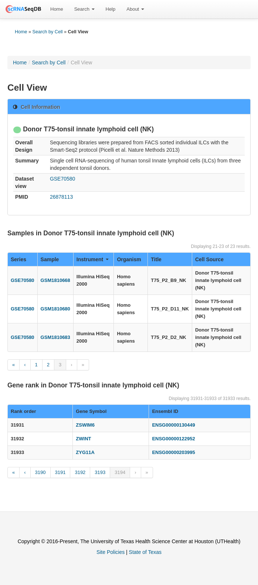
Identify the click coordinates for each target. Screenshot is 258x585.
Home (56, 9)
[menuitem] (57, 9)
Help (111, 9)
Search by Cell (48, 31)
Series (18, 259)
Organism (129, 259)
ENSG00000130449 (173, 425)
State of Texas (145, 552)
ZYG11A (85, 452)
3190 (40, 472)
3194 (120, 472)
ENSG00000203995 (173, 452)
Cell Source (209, 259)
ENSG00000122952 (173, 438)
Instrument (93, 259)
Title (156, 259)
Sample (50, 259)
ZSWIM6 (85, 425)
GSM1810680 (55, 309)
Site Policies (110, 552)
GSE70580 (62, 179)
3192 (80, 472)
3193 (100, 472)
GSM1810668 (55, 280)
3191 (60, 472)
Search (84, 9)
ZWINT (83, 438)
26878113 (61, 197)
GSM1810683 (55, 337)
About (135, 9)
